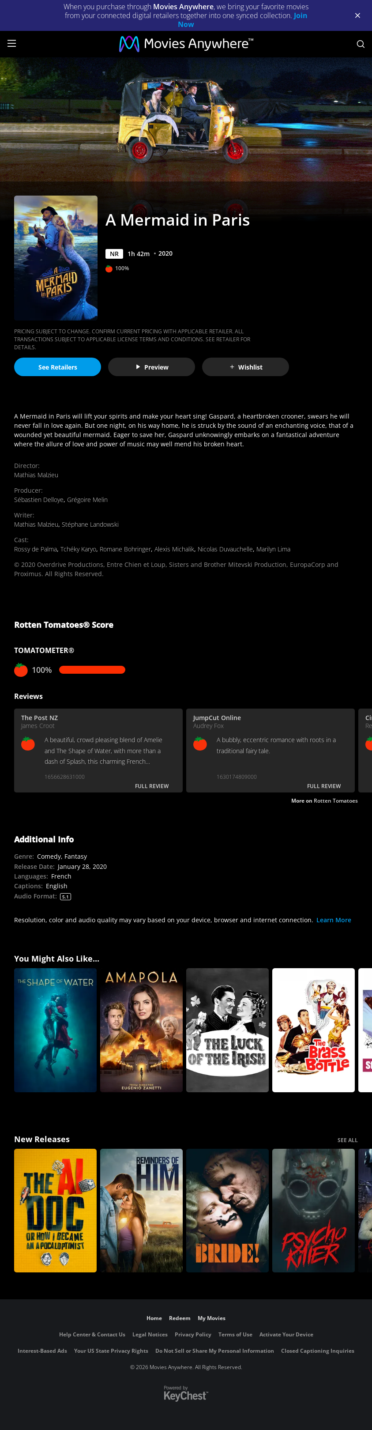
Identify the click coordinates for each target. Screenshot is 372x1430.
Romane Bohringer (125, 549)
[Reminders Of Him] (141, 1211)
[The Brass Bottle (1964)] (313, 1030)
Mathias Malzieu (36, 475)
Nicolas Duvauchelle (225, 549)
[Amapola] (141, 1030)
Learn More (333, 920)
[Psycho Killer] (313, 1211)
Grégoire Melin (87, 499)
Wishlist (246, 367)
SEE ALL (348, 1140)
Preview (152, 367)
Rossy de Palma (35, 549)
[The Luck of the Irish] (227, 1030)
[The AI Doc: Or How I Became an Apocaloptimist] (55, 1211)
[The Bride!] (227, 1211)
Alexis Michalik (174, 549)
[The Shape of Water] (55, 1030)
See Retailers (57, 367)
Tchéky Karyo (78, 549)
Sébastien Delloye (39, 499)
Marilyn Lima (273, 549)
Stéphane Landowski (90, 524)
